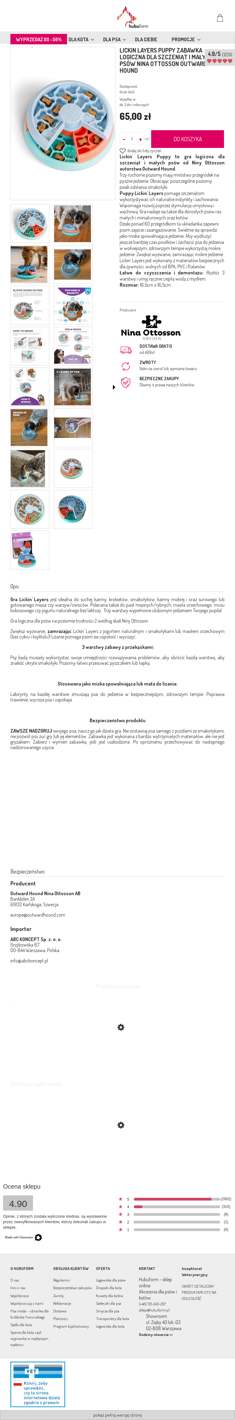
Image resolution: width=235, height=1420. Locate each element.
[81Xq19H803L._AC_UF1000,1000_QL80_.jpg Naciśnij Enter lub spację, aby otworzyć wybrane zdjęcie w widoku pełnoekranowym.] (63, 124)
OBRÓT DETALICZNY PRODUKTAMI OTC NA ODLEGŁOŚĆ (199, 1292)
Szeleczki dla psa (108, 1303)
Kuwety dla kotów (109, 1295)
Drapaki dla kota (109, 1287)
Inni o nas (17, 1287)
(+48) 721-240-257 (152, 1303)
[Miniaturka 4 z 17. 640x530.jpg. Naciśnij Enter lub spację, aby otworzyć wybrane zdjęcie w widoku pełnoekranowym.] (72, 264)
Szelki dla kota (21, 1324)
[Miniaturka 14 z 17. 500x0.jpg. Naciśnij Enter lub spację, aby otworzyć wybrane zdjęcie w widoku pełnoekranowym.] (72, 468)
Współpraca (19, 1295)
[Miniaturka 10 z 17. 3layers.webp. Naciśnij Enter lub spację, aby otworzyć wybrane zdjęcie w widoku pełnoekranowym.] (72, 387)
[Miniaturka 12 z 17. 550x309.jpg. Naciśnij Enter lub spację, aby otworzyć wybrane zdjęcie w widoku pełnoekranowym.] (72, 428)
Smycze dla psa (107, 1310)
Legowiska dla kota (110, 1326)
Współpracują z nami (26, 1303)
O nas (14, 1280)
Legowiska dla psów (111, 1280)
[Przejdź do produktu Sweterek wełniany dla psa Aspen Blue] (117, 1154)
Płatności (60, 1318)
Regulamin (61, 1280)
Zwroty (58, 1295)
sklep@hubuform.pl (154, 1310)
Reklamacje (62, 1303)
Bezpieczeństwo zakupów (72, 1287)
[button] (114, 387)
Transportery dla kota (112, 1318)
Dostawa (59, 1310)
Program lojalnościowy (71, 1326)
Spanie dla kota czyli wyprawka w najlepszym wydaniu (29, 1338)
